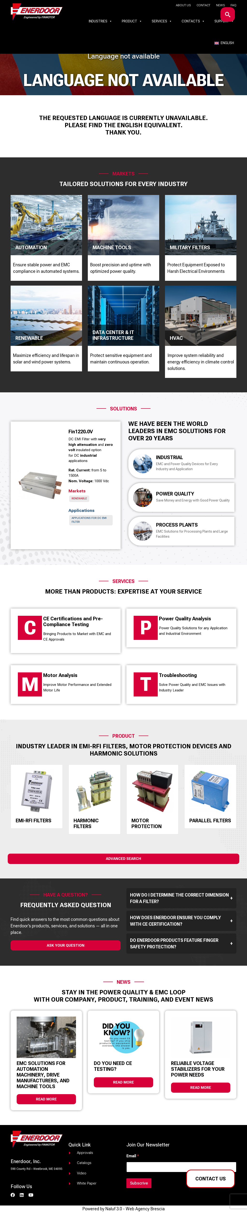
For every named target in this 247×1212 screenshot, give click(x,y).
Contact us (210, 1179)
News (220, 5)
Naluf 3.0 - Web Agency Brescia (135, 1208)
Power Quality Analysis (185, 619)
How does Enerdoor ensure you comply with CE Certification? (181, 921)
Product (132, 21)
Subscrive (139, 1183)
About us (183, 5)
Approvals (85, 1153)
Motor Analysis (60, 675)
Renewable (79, 498)
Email (132, 1156)
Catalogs (84, 1163)
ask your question (65, 945)
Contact (203, 5)
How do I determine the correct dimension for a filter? (181, 898)
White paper (86, 1183)
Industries (100, 21)
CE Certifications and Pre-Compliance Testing (73, 621)
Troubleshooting (178, 675)
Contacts (193, 21)
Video (81, 1173)
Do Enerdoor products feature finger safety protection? (181, 943)
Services (162, 21)
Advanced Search (123, 859)
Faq (233, 5)
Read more (46, 1099)
